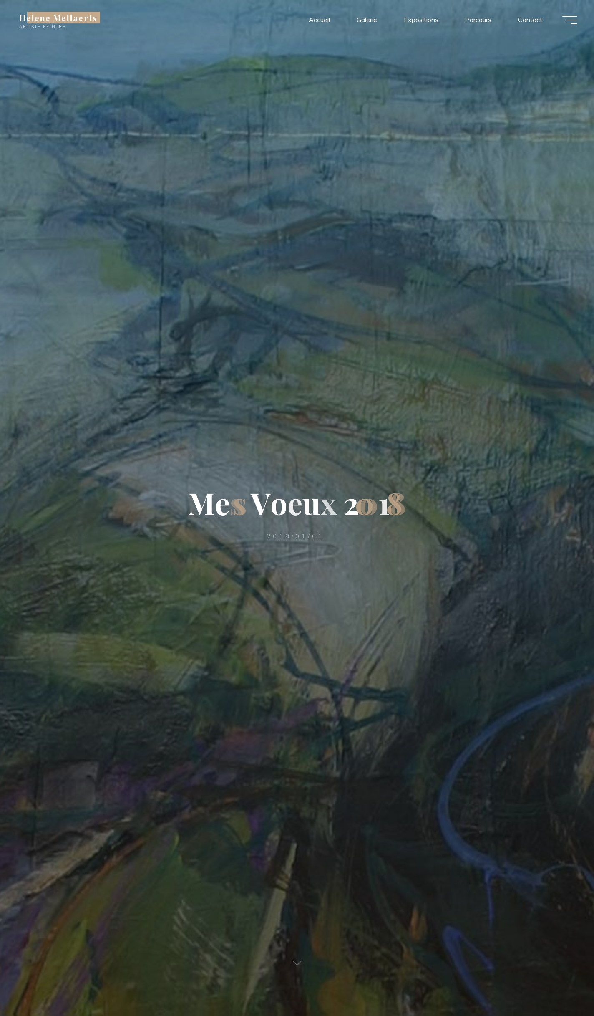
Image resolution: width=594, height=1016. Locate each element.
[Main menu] (569, 20)
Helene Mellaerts (58, 17)
